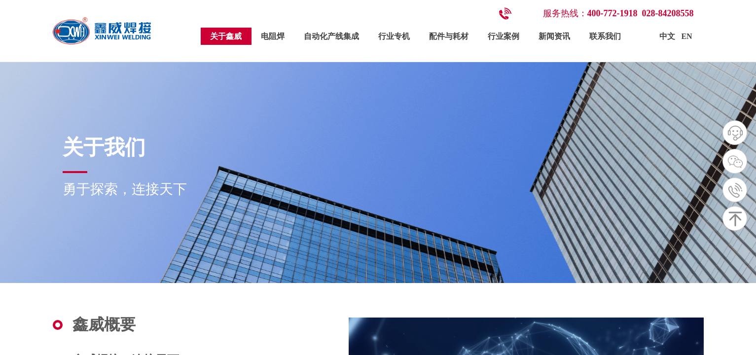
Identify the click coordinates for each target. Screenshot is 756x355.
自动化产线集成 (331, 36)
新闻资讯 (554, 36)
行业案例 (503, 36)
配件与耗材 (448, 36)
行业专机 (394, 36)
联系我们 (605, 36)
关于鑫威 (226, 36)
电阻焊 (273, 36)
